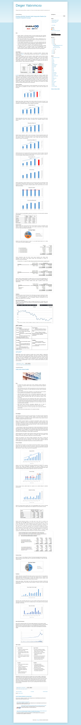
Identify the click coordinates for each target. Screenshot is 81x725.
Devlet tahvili (54, 66)
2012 (53, 50)
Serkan (53, 29)
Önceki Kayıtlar (45, 691)
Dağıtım (21, 364)
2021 (53, 40)
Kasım (54, 49)
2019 (53, 41)
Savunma (53, 82)
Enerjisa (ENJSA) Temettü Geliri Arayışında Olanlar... (57, 46)
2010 (53, 52)
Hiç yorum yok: (23, 687)
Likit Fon (53, 79)
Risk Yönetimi (54, 81)
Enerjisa (26, 364)
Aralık (54, 44)
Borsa (53, 62)
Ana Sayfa (32, 691)
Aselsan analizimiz (19, 351)
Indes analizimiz (18, 352)
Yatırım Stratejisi (54, 86)
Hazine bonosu (54, 73)
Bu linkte (17, 75)
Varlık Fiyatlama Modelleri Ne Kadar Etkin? (24, 696)
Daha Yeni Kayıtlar (19, 691)
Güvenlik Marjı (54, 72)
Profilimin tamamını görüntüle (55, 30)
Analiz (19, 364)
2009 (53, 53)
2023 (53, 39)
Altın (52, 58)
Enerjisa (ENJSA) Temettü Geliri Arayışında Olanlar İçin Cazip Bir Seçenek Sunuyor (33, 705)
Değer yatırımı (54, 65)
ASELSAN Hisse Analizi (22, 369)
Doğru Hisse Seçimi (55, 21)
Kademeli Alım (54, 78)
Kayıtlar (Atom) (20, 693)
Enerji (23, 364)
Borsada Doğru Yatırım (55, 20)
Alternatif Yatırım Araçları (55, 57)
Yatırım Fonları (54, 22)
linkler (53, 80)
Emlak (53, 67)
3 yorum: (22, 363)
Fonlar (53, 71)
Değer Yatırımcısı (54, 64)
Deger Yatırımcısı (29, 5)
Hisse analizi (29, 364)
